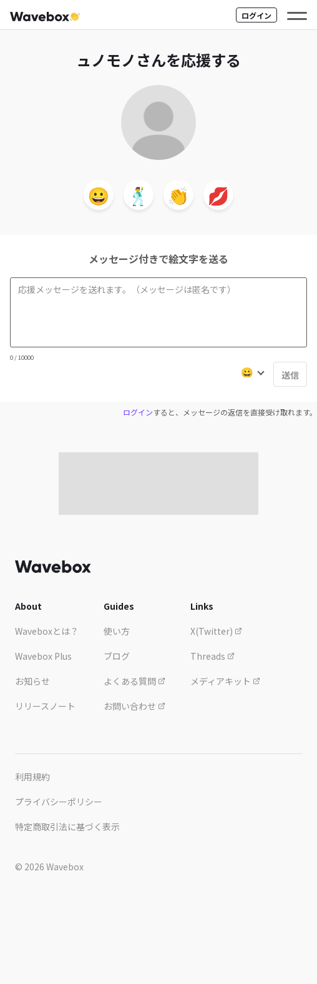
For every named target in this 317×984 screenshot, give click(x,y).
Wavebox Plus (43, 656)
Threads (212, 656)
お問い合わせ (134, 706)
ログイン (256, 15)
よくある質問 (134, 681)
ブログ (117, 656)
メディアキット (225, 681)
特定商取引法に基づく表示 (67, 826)
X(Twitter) (216, 631)
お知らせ (32, 681)
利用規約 (32, 776)
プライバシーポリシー (58, 801)
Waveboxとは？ (47, 631)
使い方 (117, 631)
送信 (290, 375)
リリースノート (45, 706)
